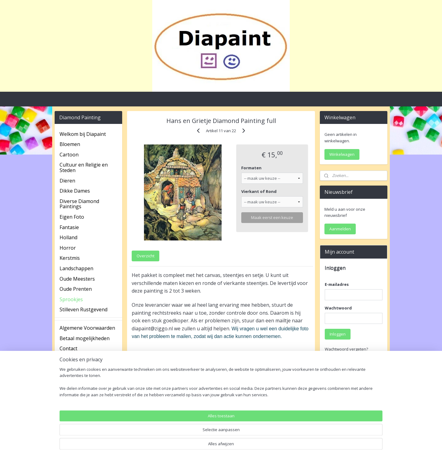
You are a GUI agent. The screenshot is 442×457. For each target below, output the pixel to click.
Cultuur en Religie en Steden (84, 167)
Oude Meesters (77, 278)
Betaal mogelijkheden (85, 338)
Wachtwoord (338, 308)
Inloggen (338, 334)
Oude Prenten (76, 289)
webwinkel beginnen (237, 446)
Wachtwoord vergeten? (346, 349)
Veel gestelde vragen (84, 379)
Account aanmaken (348, 422)
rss (213, 446)
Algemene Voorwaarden (87, 328)
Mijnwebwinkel (290, 446)
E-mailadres (337, 284)
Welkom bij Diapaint (83, 134)
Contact (68, 348)
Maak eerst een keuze (272, 217)
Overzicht (145, 256)
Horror (68, 247)
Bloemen (70, 144)
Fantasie (69, 227)
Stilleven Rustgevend (83, 309)
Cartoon (69, 154)
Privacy (68, 358)
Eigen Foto (72, 216)
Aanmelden (340, 229)
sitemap (200, 446)
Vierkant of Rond (259, 191)
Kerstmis (70, 258)
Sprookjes (71, 299)
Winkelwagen (342, 154)
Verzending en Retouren (88, 389)
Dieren (67, 180)
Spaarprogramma (80, 369)
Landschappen (76, 268)
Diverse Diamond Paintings (79, 204)
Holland (68, 237)
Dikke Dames (75, 190)
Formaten (251, 168)
